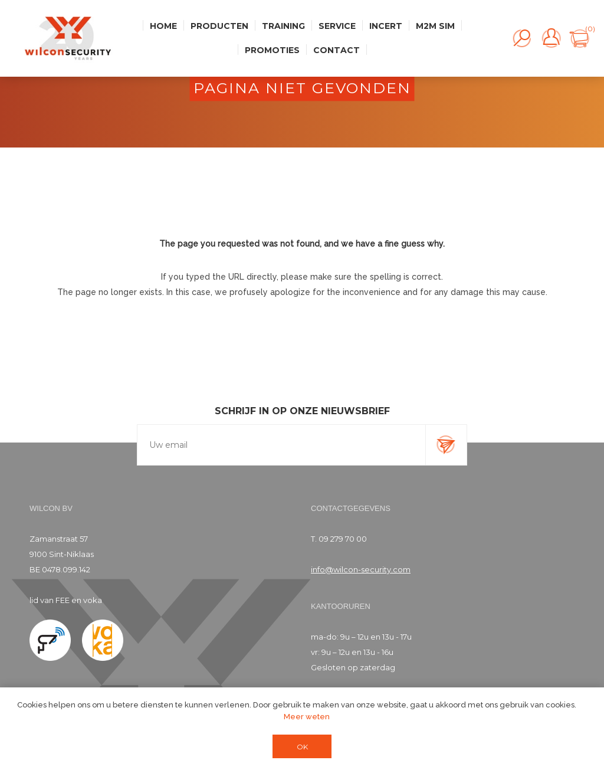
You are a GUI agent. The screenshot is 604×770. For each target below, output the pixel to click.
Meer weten (307, 716)
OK (302, 746)
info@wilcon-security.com (361, 569)
